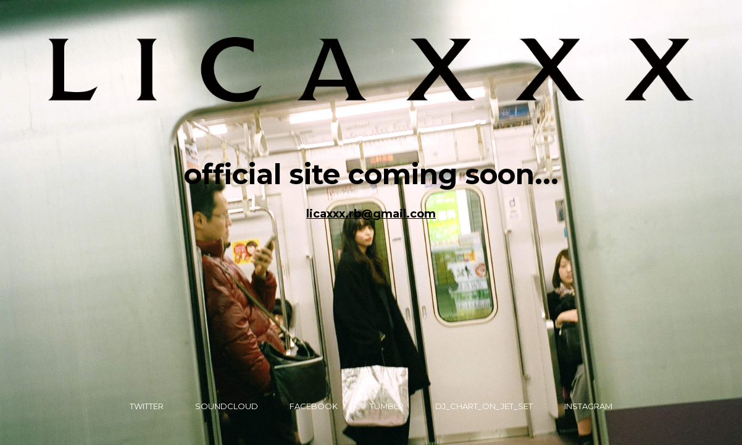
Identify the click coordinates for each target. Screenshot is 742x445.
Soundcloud (226, 406)
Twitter (147, 406)
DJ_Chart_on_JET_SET (484, 406)
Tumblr (387, 406)
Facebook (314, 406)
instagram (588, 406)
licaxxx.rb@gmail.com (371, 214)
